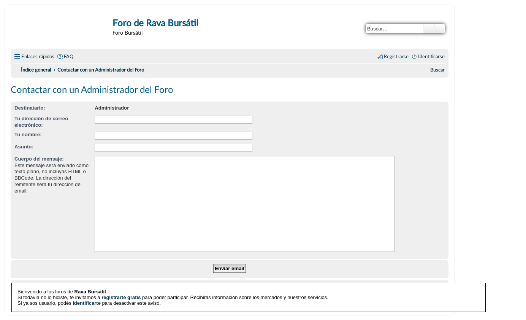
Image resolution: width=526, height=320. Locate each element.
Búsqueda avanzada (439, 28)
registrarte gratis (121, 297)
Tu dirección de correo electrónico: (41, 122)
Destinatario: (29, 108)
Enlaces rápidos (37, 56)
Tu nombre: (28, 134)
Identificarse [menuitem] (431, 56)
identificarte (87, 303)
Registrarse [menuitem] (396, 56)
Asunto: (23, 147)
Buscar (428, 28)
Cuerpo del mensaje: (39, 159)
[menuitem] (437, 70)
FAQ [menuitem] (68, 56)
